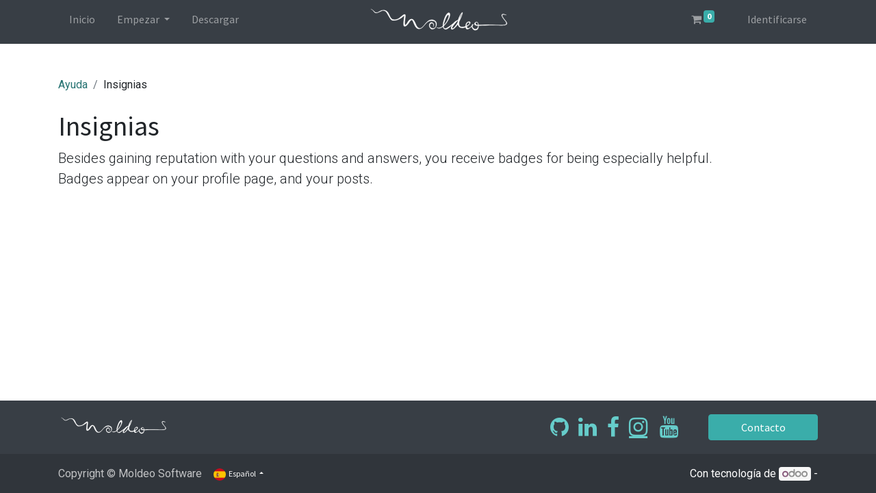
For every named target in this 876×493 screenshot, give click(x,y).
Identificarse (777, 19)
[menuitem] (82, 22)
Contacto (763, 427)
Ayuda (73, 84)
